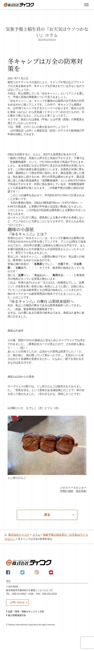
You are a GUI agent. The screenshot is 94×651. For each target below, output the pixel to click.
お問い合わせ (17, 602)
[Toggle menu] (86, 5)
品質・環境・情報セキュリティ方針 (26, 611)
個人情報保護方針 (17, 615)
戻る (47, 514)
